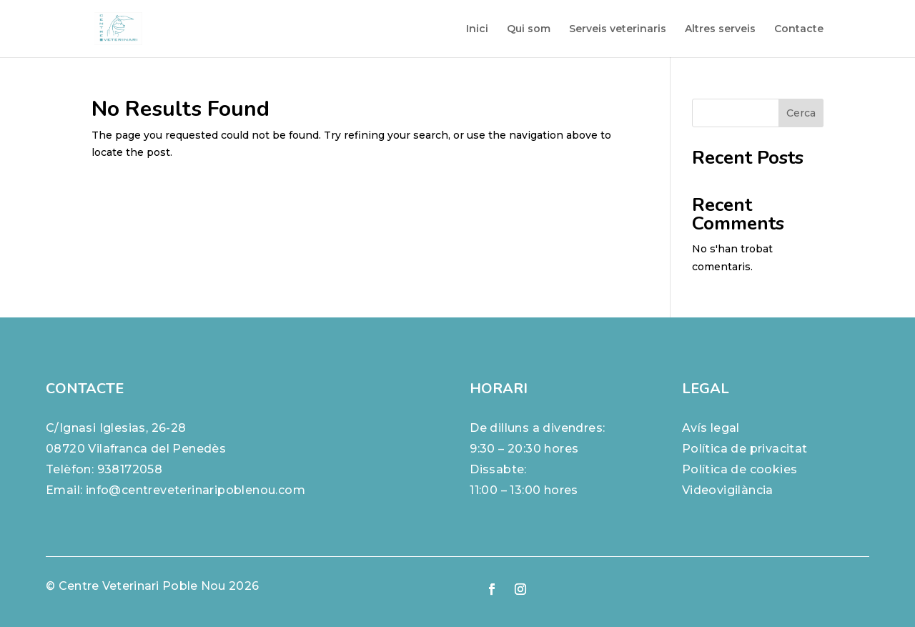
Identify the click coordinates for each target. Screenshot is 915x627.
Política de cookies (740, 469)
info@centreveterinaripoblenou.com (195, 490)
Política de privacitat (745, 448)
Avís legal (711, 428)
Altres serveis (720, 29)
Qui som (528, 29)
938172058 (130, 469)
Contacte (799, 29)
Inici (477, 29)
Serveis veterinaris (617, 29)
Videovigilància (727, 490)
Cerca (801, 113)
